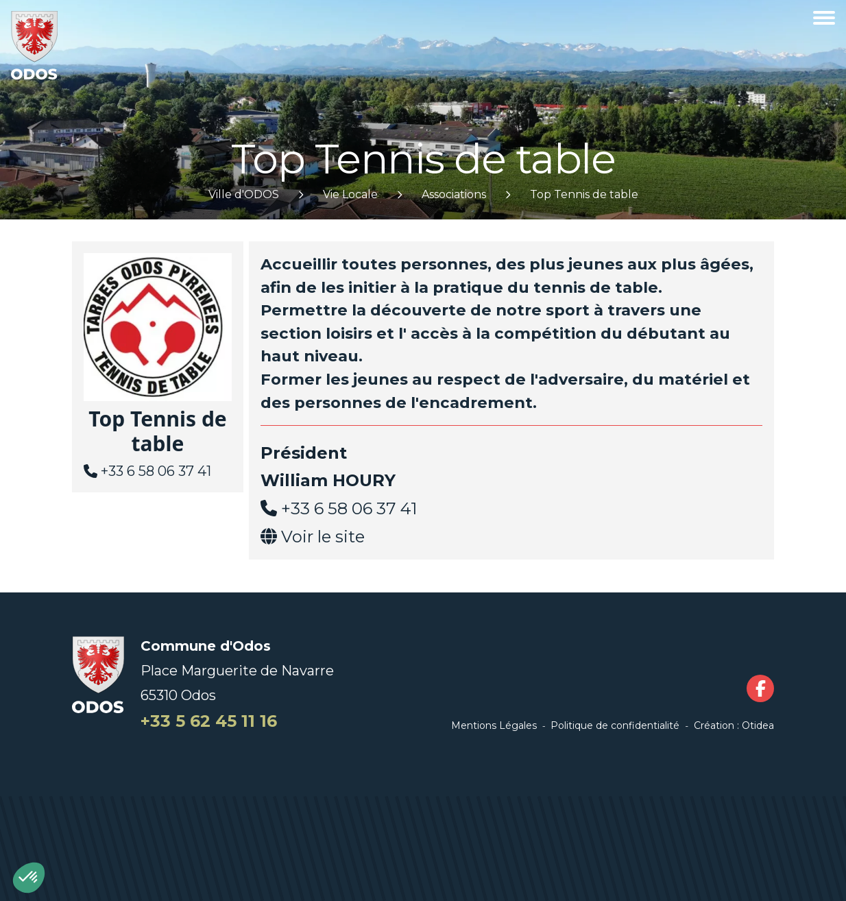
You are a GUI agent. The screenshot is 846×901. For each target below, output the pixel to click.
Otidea (758, 725)
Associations (454, 194)
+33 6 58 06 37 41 (156, 471)
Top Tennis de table (584, 194)
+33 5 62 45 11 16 (209, 721)
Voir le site (323, 536)
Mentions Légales (494, 725)
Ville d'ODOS (243, 194)
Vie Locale (350, 194)
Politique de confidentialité (615, 725)
